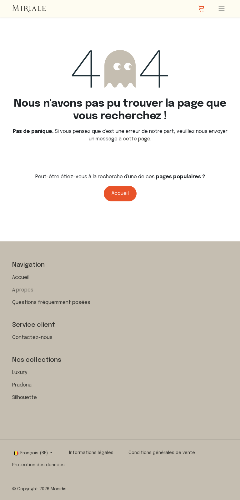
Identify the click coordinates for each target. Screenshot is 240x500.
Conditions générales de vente (161, 453)
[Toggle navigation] (221, 9)
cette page (136, 139)
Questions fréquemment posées (51, 302)
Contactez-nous (32, 337)
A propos (22, 290)
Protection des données (38, 465)
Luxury (19, 372)
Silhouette (24, 397)
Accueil (120, 193)
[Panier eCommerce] (201, 9)
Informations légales (91, 453)
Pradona (22, 385)
